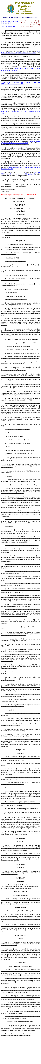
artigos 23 (4, 111)
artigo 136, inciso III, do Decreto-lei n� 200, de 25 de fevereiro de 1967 (20, 81)
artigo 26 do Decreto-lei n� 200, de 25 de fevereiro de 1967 (20, 52)
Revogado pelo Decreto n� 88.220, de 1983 (9, 22)
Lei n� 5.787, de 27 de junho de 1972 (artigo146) (20, 173)
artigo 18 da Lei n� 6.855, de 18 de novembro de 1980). (20, 83)
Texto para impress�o (8, 26)
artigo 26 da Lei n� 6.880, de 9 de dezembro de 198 (20, 142)
